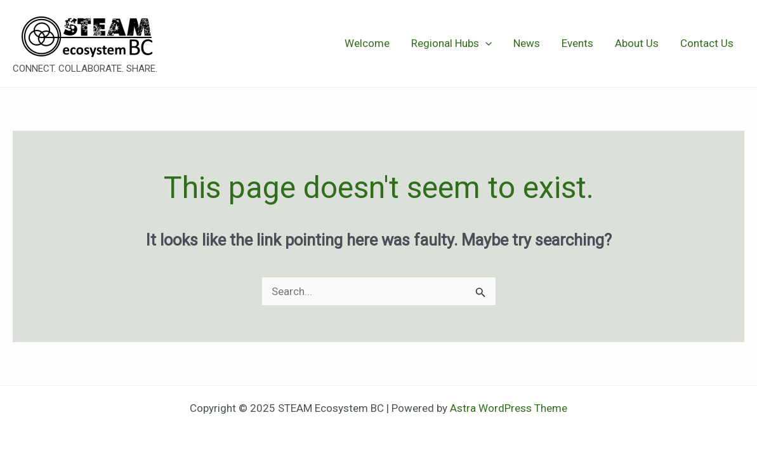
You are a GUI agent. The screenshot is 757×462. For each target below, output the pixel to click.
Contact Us (707, 43)
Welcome (367, 43)
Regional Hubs (451, 43)
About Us (637, 43)
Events (577, 43)
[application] (485, 43)
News (526, 43)
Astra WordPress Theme (508, 408)
